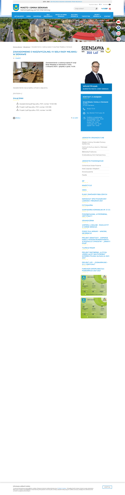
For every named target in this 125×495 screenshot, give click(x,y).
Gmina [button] (28, 16)
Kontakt (107, 16)
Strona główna (17, 47)
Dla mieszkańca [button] (48, 15)
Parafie (84, 175)
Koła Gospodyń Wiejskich (90, 169)
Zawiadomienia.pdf (24, 104)
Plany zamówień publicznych (94, 194)
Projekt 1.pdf (22, 107)
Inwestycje (87, 185)
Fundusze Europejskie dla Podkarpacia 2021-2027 (93, 270)
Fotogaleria (87, 205)
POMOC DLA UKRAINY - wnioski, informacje (94, 232)
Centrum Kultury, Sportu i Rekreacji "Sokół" (94, 148)
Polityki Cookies (62, 488)
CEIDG (84, 190)
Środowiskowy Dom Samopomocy (94, 155)
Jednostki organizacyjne (93, 138)
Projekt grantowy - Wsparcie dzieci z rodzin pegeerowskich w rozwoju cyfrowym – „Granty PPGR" (96, 240)
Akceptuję (107, 487)
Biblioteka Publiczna (89, 152)
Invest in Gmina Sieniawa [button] (61, 15)
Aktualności (19, 16)
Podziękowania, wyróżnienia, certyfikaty (94, 215)
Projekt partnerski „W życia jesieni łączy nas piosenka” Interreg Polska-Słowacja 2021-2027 (96, 255)
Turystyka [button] (86, 16)
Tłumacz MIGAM (88, 248)
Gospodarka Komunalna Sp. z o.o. (96, 210)
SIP (83, 181)
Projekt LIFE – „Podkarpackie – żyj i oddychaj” (95, 263)
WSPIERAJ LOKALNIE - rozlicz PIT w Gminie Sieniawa (95, 226)
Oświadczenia (88, 221)
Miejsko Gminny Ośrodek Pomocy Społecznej (93, 143)
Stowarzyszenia (87, 172)
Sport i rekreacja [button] (97, 15)
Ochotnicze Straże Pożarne (91, 165)
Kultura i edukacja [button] (74, 15)
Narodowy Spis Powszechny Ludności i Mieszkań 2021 (94, 200)
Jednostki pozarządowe (92, 161)
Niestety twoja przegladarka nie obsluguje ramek (94, 285)
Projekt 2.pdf (22, 110)
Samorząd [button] (37, 16)
